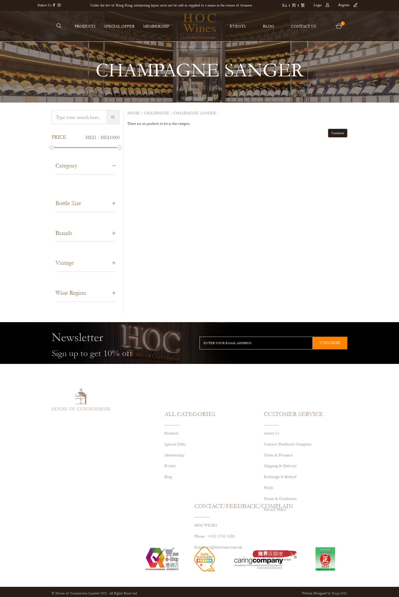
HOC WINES (205, 540)
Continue (337, 133)
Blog (168, 507)
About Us (271, 463)
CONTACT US (303, 26)
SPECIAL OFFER (119, 26)
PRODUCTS (85, 26)
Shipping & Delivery (280, 496)
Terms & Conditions (280, 529)
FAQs (268, 518)
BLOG (268, 26)
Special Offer (175, 474)
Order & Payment (278, 485)
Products (171, 463)
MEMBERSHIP (156, 26)
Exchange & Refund (280, 507)
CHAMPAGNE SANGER (194, 113)
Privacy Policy (275, 539)
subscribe (330, 342)
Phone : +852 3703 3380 (214, 551)
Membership (174, 485)
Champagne (156, 113)
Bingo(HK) (339, 595)
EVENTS (238, 26)
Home (133, 113)
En (284, 5)
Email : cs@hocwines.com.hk (218, 562)
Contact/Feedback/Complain (287, 474)
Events (170, 496)
